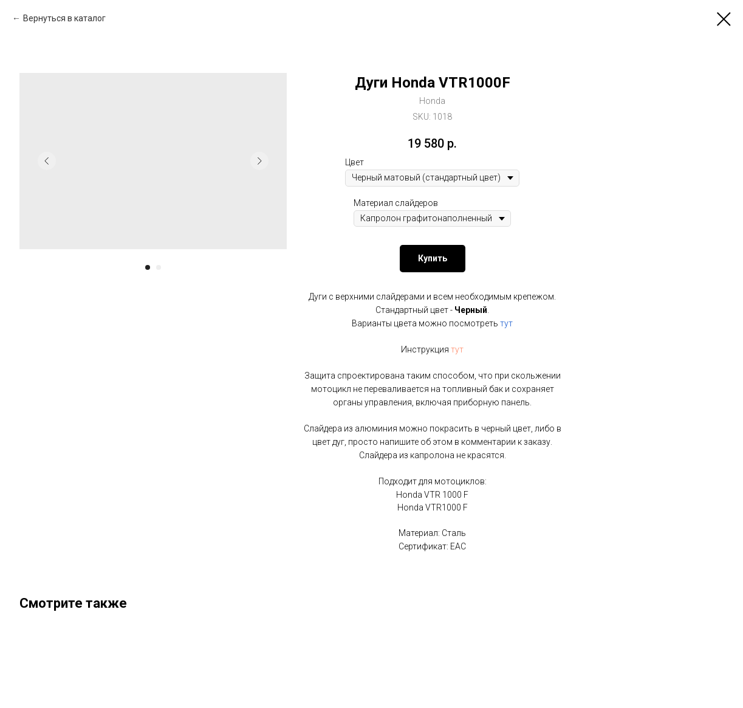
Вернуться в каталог (64, 18)
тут (506, 323)
